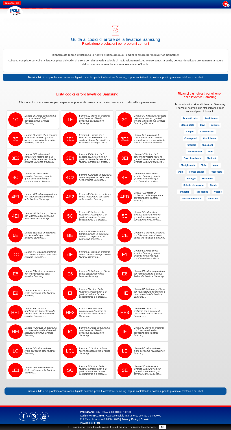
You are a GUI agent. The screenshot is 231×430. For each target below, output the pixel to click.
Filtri (210, 151)
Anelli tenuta (210, 118)
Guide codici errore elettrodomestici (29, 20)
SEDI (81, 13)
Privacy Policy (130, 419)
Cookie (145, 419)
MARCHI (48, 13)
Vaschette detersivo (192, 198)
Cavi (202, 125)
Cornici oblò (209, 138)
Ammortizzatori (190, 118)
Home (9, 20)
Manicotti (212, 158)
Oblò (180, 172)
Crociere (191, 145)
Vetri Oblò (213, 198)
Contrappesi (190, 138)
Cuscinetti (207, 145)
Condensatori (207, 131)
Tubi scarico (201, 192)
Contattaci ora (12, 3)
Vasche (218, 192)
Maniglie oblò (188, 165)
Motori (216, 165)
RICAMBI (35, 13)
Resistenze (207, 178)
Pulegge (191, 178)
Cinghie (190, 131)
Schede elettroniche (193, 185)
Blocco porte (187, 125)
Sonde (213, 185)
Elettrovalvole (195, 151)
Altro (71, 13)
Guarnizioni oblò (192, 158)
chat (200, 77)
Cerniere (215, 125)
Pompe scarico (196, 172)
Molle (203, 165)
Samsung (121, 77)
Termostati (183, 192)
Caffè (60, 13)
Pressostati (216, 172)
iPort (97, 422)
